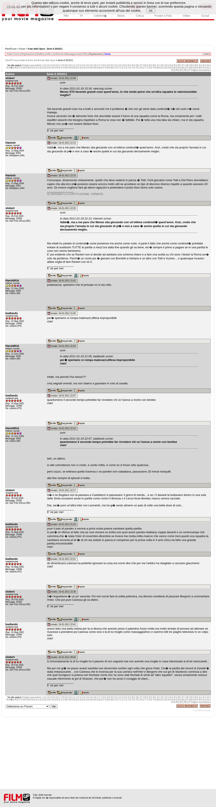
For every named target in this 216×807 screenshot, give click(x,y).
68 (107, 68)
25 (132, 65)
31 (158, 65)
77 (145, 68)
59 (70, 68)
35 (174, 65)
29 (149, 65)
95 (181, 70)
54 (49, 68)
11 (74, 65)
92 (208, 68)
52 (40, 68)
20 (112, 65)
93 (172, 70)
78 (149, 68)
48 (24, 68)
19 (107, 65)
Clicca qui (13, 6)
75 (137, 68)
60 (74, 68)
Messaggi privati (73, 54)
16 (95, 65)
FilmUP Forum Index (15, 60)
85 (179, 68)
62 (82, 68)
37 (183, 65)
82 (166, 68)
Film (66, 16)
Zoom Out (32, 60)
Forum (22, 49)
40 (195, 65)
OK (151, 10)
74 (132, 68)
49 (28, 68)
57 (62, 68)
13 (82, 65)
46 (16, 68)
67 (103, 68)
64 (91, 68)
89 (195, 68)
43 (208, 65)
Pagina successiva (200, 70)
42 (204, 65)
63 (86, 68)
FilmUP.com (10, 49)
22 (120, 65)
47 (20, 68)
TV (81, 16)
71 (120, 68)
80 (158, 68)
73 (128, 68)
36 (179, 65)
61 (78, 68)
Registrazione (27, 54)
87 (187, 68)
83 (170, 68)
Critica (140, 16)
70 (116, 68)
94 (176, 70)
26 (137, 65)
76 (141, 68)
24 (128, 65)
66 (99, 68)
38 (187, 65)
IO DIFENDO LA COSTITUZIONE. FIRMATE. (75, 194)
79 (153, 68)
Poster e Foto (163, 16)
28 (145, 65)
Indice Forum (13, 54)
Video (186, 16)
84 (174, 68)
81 (162, 68)
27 (141, 65)
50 (32, 68)
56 (57, 68)
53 (45, 68)
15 (91, 65)
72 (124, 68)
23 (124, 65)
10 (70, 65)
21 (116, 65)
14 (86, 65)
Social (205, 16)
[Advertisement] (108, 33)
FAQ (85, 54)
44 (7, 68)
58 (66, 68)
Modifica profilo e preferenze (50, 54)
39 (191, 65)
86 (183, 68)
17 (99, 65)
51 (36, 68)
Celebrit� (100, 16)
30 (153, 65)
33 (166, 65)
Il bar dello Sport (48, 60)
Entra (207, 54)
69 (112, 68)
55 (53, 68)
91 (204, 68)
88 (191, 68)
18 (103, 65)
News (121, 16)
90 (199, 68)
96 (185, 70)
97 (189, 70)
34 (170, 65)
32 (162, 65)
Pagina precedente (32, 65)
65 (95, 68)
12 (78, 65)
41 (199, 65)
